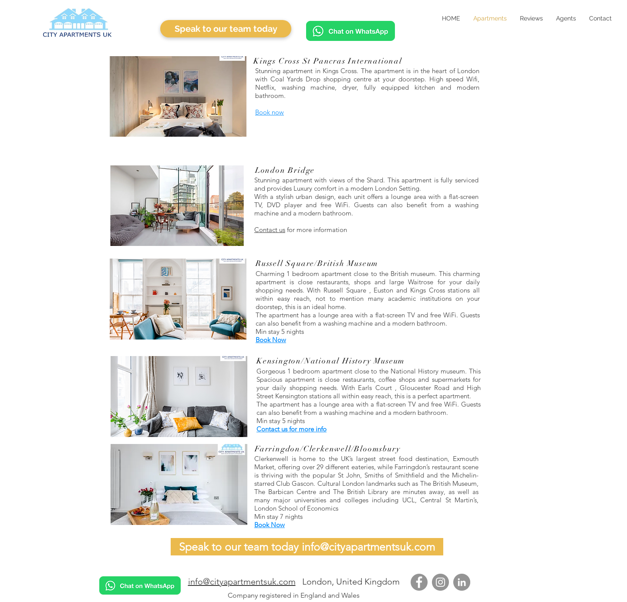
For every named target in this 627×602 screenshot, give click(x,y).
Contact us (269, 229)
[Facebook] (419, 582)
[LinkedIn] (461, 582)
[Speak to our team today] (225, 28)
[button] (178, 96)
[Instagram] (440, 582)
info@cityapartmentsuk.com (242, 581)
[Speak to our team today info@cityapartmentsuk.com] (307, 546)
